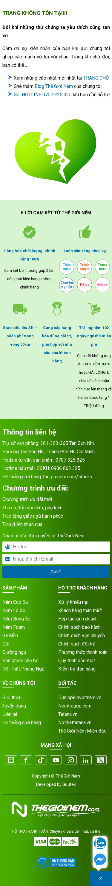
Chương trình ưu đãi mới (27, 499)
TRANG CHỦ (96, 78)
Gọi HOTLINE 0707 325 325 (43, 94)
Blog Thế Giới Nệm (54, 86)
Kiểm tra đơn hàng (77, 669)
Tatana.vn (67, 714)
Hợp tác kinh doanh (78, 619)
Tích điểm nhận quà (22, 524)
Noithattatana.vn (74, 722)
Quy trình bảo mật (76, 660)
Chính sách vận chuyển (81, 635)
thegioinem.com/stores (67, 477)
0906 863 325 (65, 468)
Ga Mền (10, 635)
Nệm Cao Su (15, 602)
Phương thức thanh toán (83, 652)
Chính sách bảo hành (79, 627)
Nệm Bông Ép (16, 619)
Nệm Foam (13, 627)
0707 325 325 (70, 460)
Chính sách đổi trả (77, 644)
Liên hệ (9, 714)
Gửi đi (55, 572)
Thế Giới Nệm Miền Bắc (82, 731)
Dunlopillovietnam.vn (79, 697)
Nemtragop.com (74, 706)
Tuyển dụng (14, 706)
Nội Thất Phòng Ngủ (23, 669)
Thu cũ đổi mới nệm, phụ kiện (32, 508)
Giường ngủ (14, 652)
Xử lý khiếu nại (73, 602)
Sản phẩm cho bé (20, 660)
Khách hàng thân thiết (80, 610)
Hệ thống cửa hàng (21, 722)
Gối (5, 644)
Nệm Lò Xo (13, 610)
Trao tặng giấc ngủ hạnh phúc (32, 516)
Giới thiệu (12, 697)
